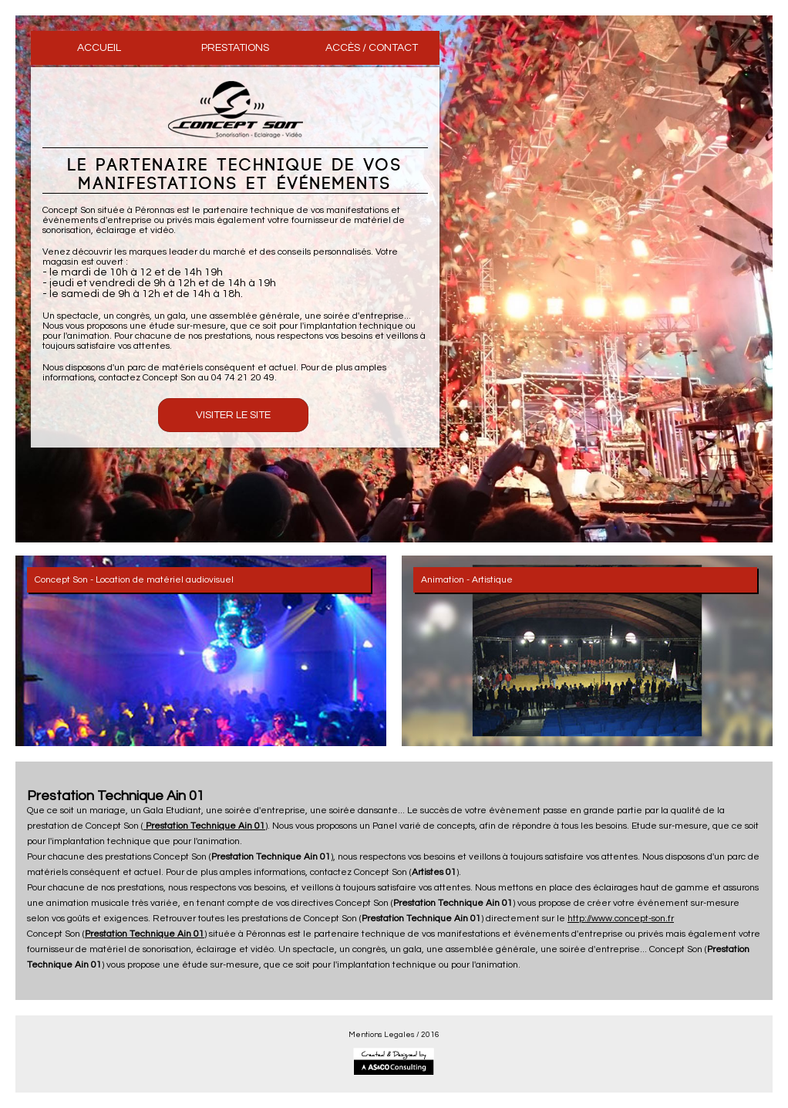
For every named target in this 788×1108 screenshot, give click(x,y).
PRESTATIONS (235, 47)
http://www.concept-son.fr (620, 919)
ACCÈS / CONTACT (371, 47)
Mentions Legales (382, 1035)
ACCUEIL (99, 47)
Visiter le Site (233, 415)
